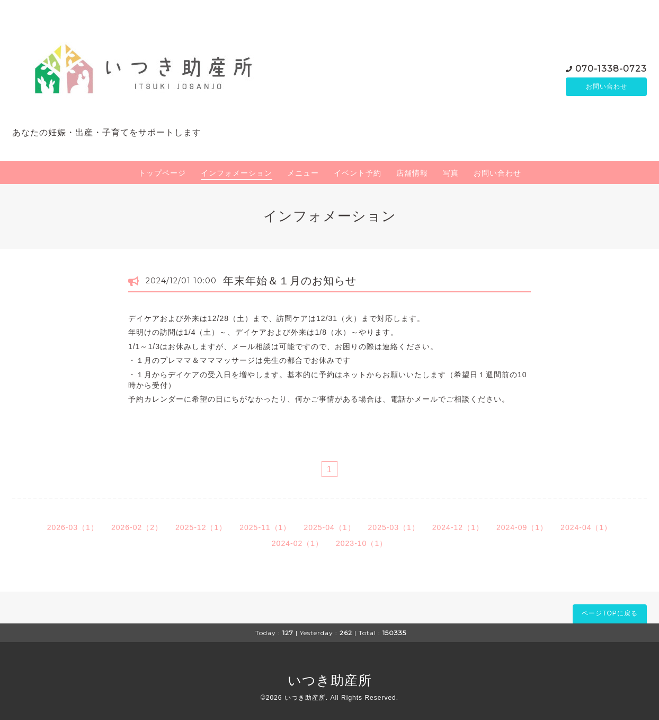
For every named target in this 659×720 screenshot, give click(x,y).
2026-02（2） (137, 527)
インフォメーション (236, 173)
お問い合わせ (606, 86)
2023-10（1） (361, 543)
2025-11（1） (265, 527)
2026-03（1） (73, 527)
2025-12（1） (201, 527)
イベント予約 (357, 173)
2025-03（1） (394, 527)
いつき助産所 (330, 680)
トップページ (162, 173)
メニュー (303, 173)
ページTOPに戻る (609, 613)
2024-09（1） (522, 527)
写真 (451, 173)
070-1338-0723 (611, 68)
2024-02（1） (297, 543)
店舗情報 (412, 173)
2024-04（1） (586, 527)
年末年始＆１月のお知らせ (290, 281)
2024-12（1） (458, 527)
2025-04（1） (329, 527)
